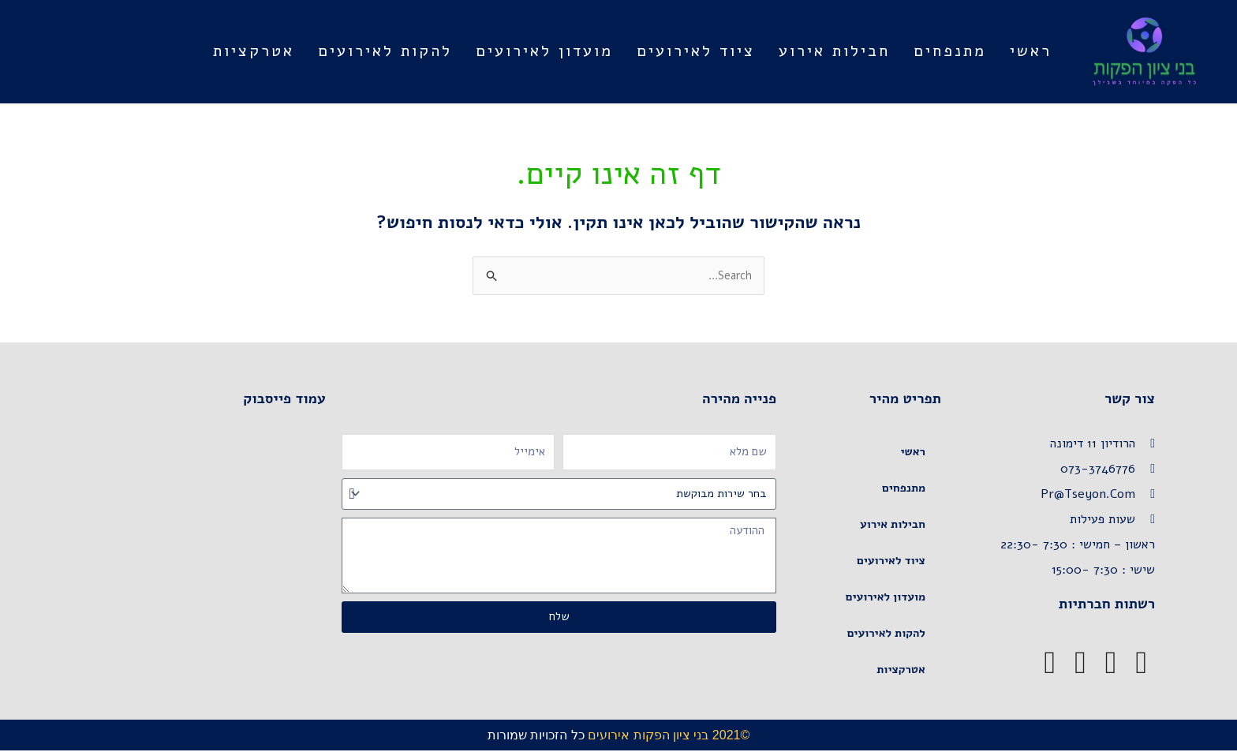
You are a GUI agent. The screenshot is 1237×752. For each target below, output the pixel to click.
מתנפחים (950, 51)
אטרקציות (253, 51)
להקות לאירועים (385, 51)
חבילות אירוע (834, 51)
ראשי (1031, 51)
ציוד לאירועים (696, 51)
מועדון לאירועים (544, 51)
